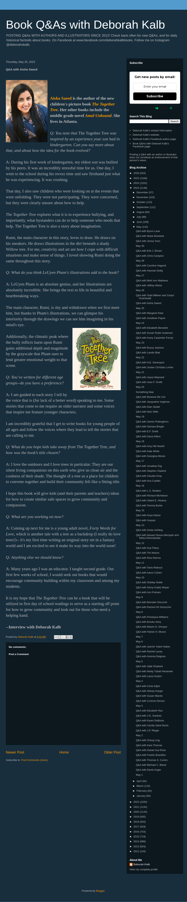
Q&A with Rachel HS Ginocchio (153, 607)
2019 (136, 816)
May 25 (140, 308)
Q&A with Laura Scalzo (149, 676)
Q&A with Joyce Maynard (150, 377)
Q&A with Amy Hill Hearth (150, 446)
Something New (145, 392)
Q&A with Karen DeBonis (150, 720)
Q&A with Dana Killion (148, 436)
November (143, 197)
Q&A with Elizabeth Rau (149, 710)
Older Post (112, 752)
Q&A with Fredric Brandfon (151, 755)
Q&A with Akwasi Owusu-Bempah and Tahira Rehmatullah (157, 537)
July (139, 216)
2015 (136, 836)
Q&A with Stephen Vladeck (151, 470)
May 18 (140, 441)
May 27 (140, 275)
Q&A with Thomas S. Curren (152, 760)
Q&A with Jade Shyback (149, 666)
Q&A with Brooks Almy (148, 621)
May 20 (140, 387)
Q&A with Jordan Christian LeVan (154, 367)
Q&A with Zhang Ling (148, 740)
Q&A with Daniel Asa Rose (151, 750)
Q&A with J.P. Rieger (147, 730)
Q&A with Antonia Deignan (151, 656)
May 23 (140, 342)
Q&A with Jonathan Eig (149, 466)
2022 (136, 801)
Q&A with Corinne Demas (150, 700)
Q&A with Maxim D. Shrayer (151, 626)
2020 (136, 811)
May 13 (140, 525)
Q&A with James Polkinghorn (152, 421)
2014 (136, 841)
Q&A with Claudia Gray (149, 475)
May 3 (139, 705)
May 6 (139, 641)
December (143, 192)
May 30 (140, 245)
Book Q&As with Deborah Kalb (85, 24)
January (141, 795)
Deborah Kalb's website (146, 134)
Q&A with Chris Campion (150, 255)
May (139, 226)
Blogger (100, 890)
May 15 (140, 510)
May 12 (140, 543)
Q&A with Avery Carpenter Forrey (154, 337)
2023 (136, 187)
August (141, 212)
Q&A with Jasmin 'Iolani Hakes (153, 646)
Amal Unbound (98, 115)
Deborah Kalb (141, 864)
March (140, 785)
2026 (136, 173)
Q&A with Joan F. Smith (149, 382)
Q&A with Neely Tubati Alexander (154, 671)
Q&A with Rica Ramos (148, 557)
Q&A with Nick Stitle (147, 411)
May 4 (139, 681)
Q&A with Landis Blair (148, 352)
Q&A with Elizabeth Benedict (152, 327)
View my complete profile (144, 869)
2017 (136, 826)
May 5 (139, 661)
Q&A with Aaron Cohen (149, 572)
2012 (136, 851)
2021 (136, 806)
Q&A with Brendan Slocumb (151, 602)
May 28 (140, 260)
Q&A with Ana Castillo (148, 480)
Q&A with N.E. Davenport (150, 362)
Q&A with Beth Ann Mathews (152, 280)
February (142, 790)
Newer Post (15, 752)
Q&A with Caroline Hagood (151, 265)
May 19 (140, 416)
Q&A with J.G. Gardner (148, 715)
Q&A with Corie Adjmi (148, 686)
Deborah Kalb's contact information (152, 130)
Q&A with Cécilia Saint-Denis (152, 725)
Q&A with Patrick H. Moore (151, 631)
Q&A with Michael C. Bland (151, 764)
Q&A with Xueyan (145, 520)
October (141, 202)
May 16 (140, 485)
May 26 (140, 290)
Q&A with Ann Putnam (148, 592)
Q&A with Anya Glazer (148, 515)
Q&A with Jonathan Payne (150, 318)
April (139, 781)
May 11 (140, 562)
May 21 (140, 372)
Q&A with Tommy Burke (149, 505)
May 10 (140, 577)
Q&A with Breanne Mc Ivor (150, 396)
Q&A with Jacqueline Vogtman (153, 401)
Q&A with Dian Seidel (148, 406)
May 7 (139, 636)
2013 (136, 846)
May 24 (140, 322)
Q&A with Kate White (147, 451)
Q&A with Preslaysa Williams (152, 617)
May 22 (140, 357)
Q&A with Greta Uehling (149, 530)
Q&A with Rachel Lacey (149, 651)
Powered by (155, 108)
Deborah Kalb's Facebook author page (154, 139)
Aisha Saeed (61, 98)
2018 (136, 821)
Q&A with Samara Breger (150, 426)
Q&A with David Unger (148, 769)
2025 (136, 178)
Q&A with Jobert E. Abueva (151, 500)
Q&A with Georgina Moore (150, 456)
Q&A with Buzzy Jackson (150, 347)
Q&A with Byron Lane (148, 231)
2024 (136, 183)
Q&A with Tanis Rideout (149, 567)
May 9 (139, 597)
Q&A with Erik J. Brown (149, 250)
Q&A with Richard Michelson (152, 495)
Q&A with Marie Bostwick (150, 236)
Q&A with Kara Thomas (149, 745)
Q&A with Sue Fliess (147, 547)
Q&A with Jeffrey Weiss (149, 285)
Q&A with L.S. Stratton (148, 490)
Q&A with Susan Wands (149, 695)
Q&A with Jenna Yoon (148, 241)
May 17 (140, 460)
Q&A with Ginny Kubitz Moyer (152, 587)
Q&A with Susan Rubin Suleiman (154, 332)
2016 (136, 831)
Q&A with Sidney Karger (149, 690)
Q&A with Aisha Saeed (148, 303)
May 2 (139, 735)
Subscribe (154, 96)
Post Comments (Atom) (34, 760)
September (143, 207)
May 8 (139, 611)
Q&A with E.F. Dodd (147, 431)
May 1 (139, 774)
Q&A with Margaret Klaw (149, 313)
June (140, 221)
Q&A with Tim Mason (147, 552)
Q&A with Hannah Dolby (149, 270)
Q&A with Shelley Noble (149, 582)
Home (64, 752)
